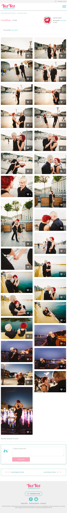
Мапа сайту (24, 503)
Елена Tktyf (62, 20)
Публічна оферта (34, 503)
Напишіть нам (62, 1)
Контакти (43, 503)
